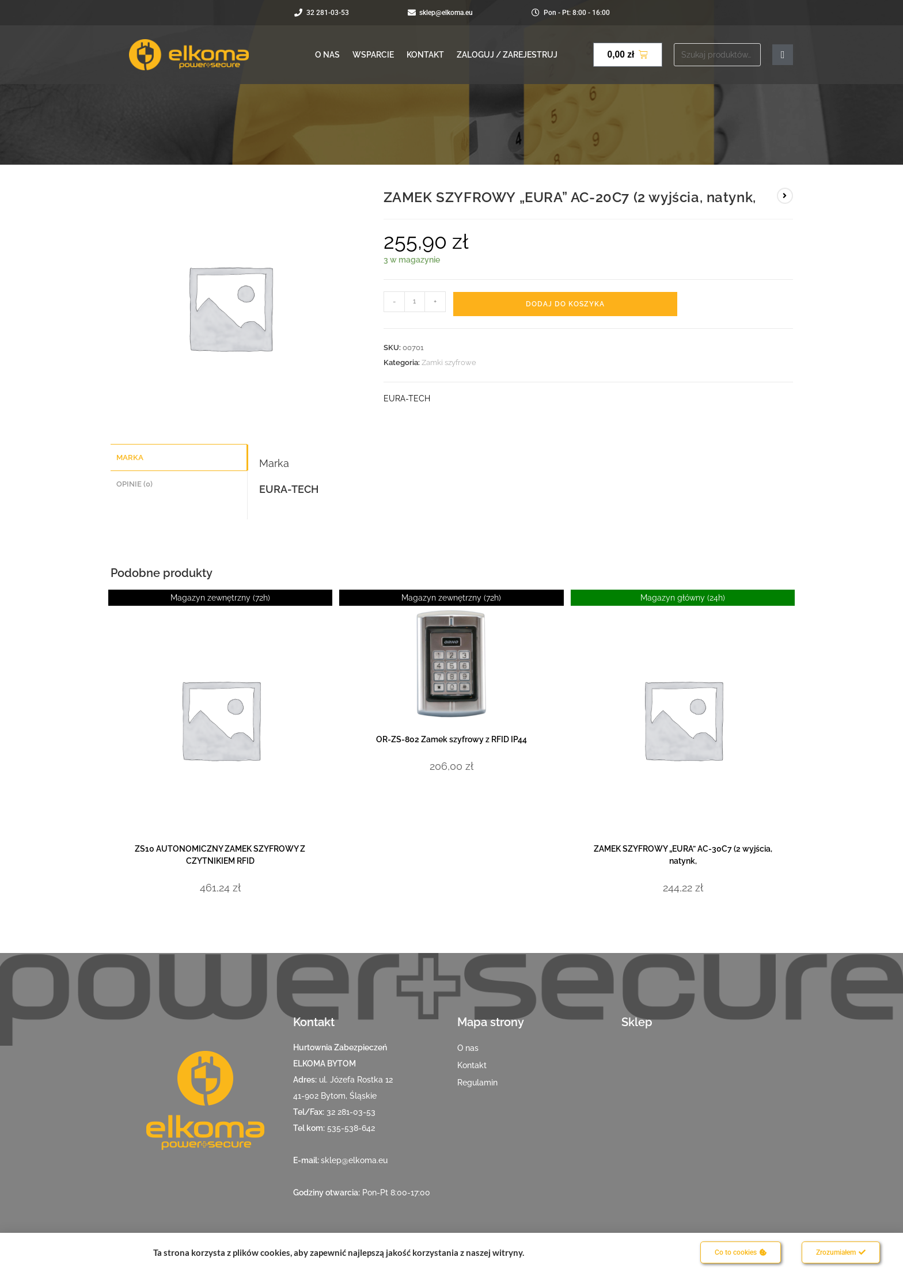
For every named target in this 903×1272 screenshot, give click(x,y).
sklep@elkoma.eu (354, 1160)
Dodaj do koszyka (565, 304)
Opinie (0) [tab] (134, 482)
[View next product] (785, 196)
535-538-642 (351, 1128)
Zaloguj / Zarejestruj (507, 54)
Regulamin (477, 1082)
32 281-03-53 (351, 1112)
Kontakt (425, 54)
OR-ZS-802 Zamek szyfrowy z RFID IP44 (451, 739)
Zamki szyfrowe (449, 362)
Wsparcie (373, 54)
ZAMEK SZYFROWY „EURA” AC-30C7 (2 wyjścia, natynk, (683, 854)
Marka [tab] (129, 457)
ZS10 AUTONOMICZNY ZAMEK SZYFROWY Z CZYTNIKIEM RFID (220, 854)
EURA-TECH (407, 398)
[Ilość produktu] (414, 301)
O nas (327, 54)
